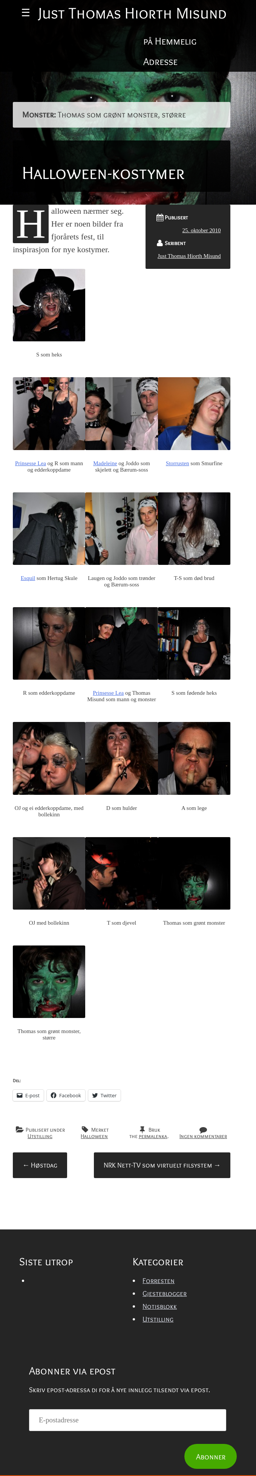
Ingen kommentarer (203, 1239)
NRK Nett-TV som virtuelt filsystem (162, 1268)
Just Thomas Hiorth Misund (189, 359)
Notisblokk (160, 1409)
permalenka (153, 1239)
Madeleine (105, 567)
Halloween (94, 1239)
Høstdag (39, 1268)
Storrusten (177, 567)
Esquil (28, 682)
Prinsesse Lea (30, 567)
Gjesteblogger (165, 1397)
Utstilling (40, 1239)
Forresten (159, 1384)
